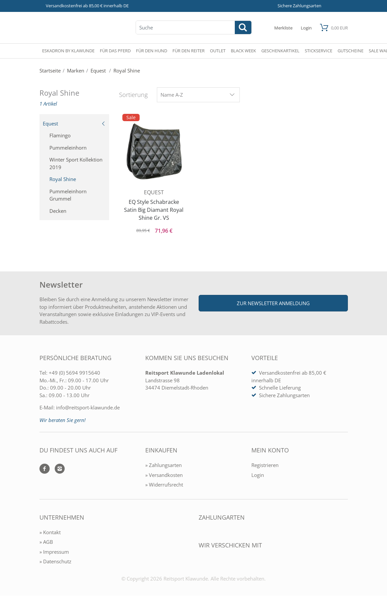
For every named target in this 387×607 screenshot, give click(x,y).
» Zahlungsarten (163, 465)
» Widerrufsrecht (164, 484)
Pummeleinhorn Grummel (68, 195)
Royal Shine (62, 179)
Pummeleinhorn (68, 147)
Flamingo (60, 135)
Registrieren (265, 465)
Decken (57, 211)
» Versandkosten (164, 475)
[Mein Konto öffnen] (306, 28)
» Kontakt (50, 532)
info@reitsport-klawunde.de (88, 407)
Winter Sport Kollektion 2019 (75, 163)
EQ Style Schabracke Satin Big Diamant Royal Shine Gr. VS (153, 209)
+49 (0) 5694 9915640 (74, 372)
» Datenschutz (55, 561)
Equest (74, 123)
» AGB (46, 541)
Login (257, 475)
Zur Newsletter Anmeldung (273, 303)
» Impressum (54, 551)
